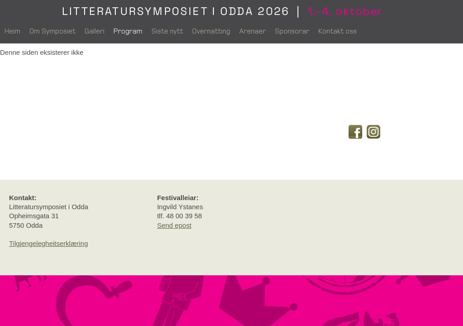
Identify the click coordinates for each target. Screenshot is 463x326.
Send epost (174, 225)
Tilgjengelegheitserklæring (48, 243)
